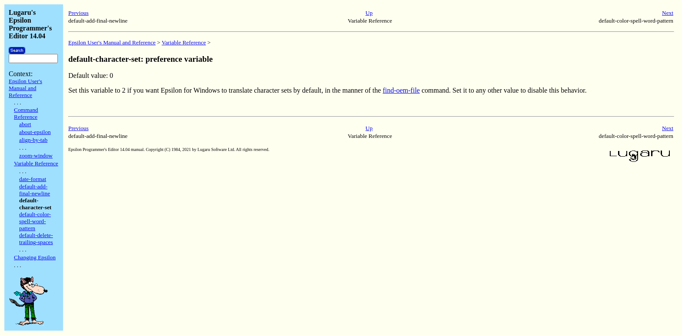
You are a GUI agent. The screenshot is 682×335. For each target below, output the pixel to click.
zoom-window (36, 155)
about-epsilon (35, 132)
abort (25, 124)
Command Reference (26, 113)
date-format (32, 179)
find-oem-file (401, 90)
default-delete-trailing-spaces (36, 238)
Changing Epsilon (35, 257)
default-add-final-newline (34, 190)
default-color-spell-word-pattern (35, 221)
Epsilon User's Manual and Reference (25, 88)
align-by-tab (33, 140)
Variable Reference (36, 163)
